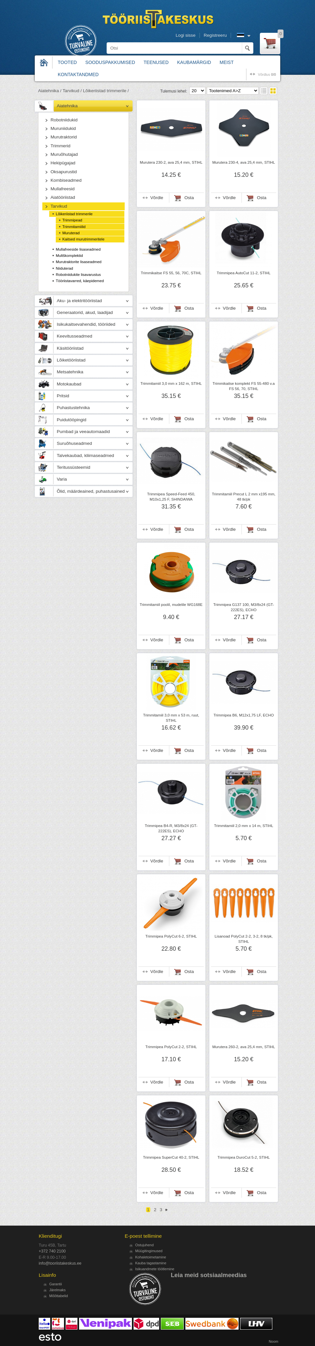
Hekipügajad (63, 162)
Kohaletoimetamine (150, 1257)
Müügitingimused (148, 1251)
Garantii (55, 1284)
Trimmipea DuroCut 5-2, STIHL (244, 1157)
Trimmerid (61, 145)
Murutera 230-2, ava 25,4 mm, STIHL (171, 162)
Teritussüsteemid (73, 467)
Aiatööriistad (63, 197)
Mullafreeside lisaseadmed (78, 249)
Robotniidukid (64, 119)
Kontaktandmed (78, 74)
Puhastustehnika (73, 407)
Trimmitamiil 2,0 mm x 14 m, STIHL (243, 826)
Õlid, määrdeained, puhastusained (91, 491)
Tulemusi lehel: (173, 91)
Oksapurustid (64, 171)
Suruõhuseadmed (74, 443)
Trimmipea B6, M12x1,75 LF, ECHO (244, 715)
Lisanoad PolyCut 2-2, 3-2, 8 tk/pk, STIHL (244, 938)
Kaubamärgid (194, 62)
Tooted (67, 62)
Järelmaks (57, 1290)
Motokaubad (69, 384)
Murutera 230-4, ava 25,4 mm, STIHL (243, 162)
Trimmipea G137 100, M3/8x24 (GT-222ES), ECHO (243, 607)
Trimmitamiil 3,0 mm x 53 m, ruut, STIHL (171, 717)
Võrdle (156, 197)
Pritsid (63, 395)
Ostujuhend (144, 1245)
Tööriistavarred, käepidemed (80, 281)
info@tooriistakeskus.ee (60, 1263)
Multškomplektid (69, 256)
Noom (273, 1341)
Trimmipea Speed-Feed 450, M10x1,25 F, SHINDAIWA (171, 496)
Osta (189, 197)
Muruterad (71, 233)
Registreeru (215, 35)
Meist (227, 62)
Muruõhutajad (64, 154)
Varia (62, 479)
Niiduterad (64, 268)
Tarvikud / (72, 90)
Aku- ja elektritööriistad (79, 300)
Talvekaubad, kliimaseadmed (85, 455)
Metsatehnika (70, 371)
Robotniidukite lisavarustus (78, 275)
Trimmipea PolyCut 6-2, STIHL (171, 936)
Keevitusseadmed (74, 336)
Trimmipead (72, 220)
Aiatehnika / (49, 90)
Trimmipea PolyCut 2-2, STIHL (171, 1047)
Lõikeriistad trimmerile (74, 214)
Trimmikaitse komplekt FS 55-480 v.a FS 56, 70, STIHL (244, 386)
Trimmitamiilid (74, 227)
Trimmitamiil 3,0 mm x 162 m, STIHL (171, 383)
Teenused (156, 62)
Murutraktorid (64, 137)
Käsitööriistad (70, 348)
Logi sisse (185, 35)
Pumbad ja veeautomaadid (83, 431)
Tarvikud (59, 206)
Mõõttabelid (58, 1296)
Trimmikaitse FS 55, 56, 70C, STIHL (171, 273)
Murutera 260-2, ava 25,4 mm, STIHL (243, 1047)
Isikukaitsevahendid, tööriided (86, 324)
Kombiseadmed (66, 180)
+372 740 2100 (52, 1251)
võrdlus (267, 74)
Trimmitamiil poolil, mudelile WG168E (171, 605)
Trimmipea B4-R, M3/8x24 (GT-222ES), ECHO (171, 828)
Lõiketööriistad (71, 360)
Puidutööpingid (71, 419)
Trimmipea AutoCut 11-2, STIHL (244, 273)
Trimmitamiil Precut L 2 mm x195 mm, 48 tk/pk (244, 496)
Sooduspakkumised (110, 62)
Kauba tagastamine (150, 1263)
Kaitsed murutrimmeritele (83, 239)
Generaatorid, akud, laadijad (85, 312)
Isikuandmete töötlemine (154, 1269)
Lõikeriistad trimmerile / (106, 90)
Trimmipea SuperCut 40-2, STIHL (171, 1157)
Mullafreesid (62, 188)
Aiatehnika (67, 105)
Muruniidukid (63, 128)
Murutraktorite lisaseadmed (78, 262)
